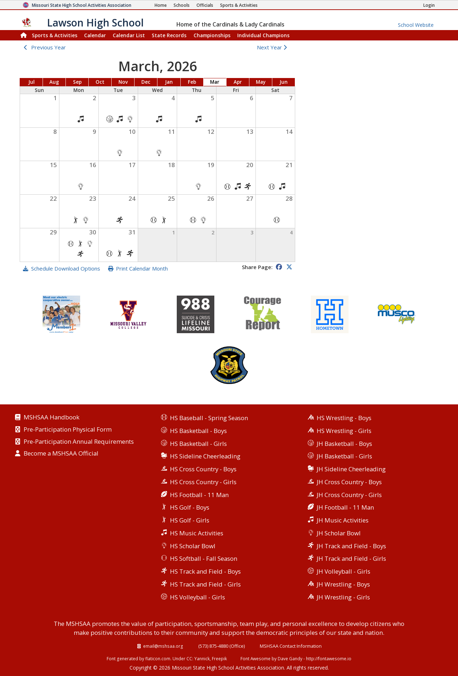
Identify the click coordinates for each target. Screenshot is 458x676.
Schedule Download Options (65, 268)
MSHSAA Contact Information (291, 646)
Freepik (219, 658)
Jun (283, 82)
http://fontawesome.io (328, 658)
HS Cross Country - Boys (203, 469)
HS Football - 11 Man (199, 495)
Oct (100, 82)
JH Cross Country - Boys (349, 482)
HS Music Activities (196, 533)
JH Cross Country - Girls (349, 495)
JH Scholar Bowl (339, 533)
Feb (192, 82)
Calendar (95, 35)
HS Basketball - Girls (198, 443)
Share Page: (257, 267)
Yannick (202, 658)
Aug (54, 82)
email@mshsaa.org (163, 646)
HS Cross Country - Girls (203, 482)
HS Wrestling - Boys (344, 418)
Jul (31, 82)
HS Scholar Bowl (192, 546)
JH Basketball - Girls (344, 456)
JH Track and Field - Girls (351, 558)
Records (169, 35)
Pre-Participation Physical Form (68, 429)
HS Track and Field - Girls (205, 584)
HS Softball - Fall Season (203, 558)
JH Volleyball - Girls (343, 571)
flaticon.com (157, 658)
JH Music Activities (343, 520)
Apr (238, 82)
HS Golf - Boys (189, 507)
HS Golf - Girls (189, 520)
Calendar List (129, 35)
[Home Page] (161, 5)
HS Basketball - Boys (198, 431)
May (260, 82)
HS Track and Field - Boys (205, 571)
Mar (214, 82)
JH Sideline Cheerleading (351, 469)
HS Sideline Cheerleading (205, 456)
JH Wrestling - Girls (343, 597)
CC (189, 658)
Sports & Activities (54, 35)
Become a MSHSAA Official (61, 453)
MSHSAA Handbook (51, 417)
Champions (263, 35)
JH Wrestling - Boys (343, 584)
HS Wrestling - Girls (344, 431)
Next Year (273, 47)
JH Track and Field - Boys (351, 546)
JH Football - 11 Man (345, 507)
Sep (77, 82)
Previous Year (48, 47)
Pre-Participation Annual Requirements (79, 442)
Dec (145, 82)
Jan (169, 82)
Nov (123, 82)
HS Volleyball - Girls (197, 597)
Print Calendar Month (142, 268)
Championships (212, 35)
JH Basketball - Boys (344, 443)
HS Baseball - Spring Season (209, 418)
